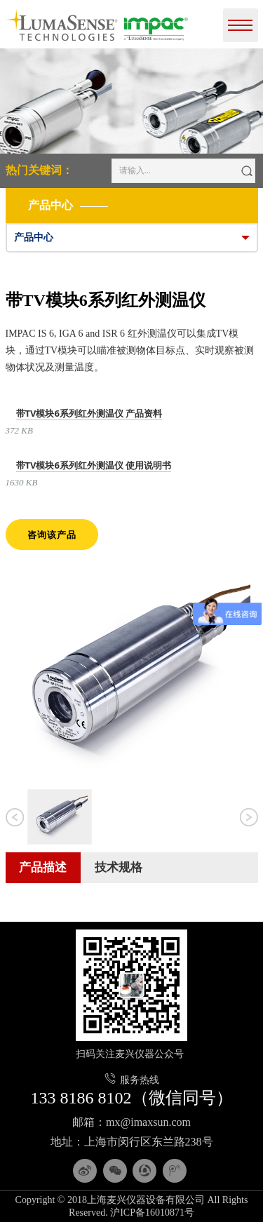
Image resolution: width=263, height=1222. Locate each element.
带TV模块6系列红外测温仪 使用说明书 (94, 465)
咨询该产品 (51, 534)
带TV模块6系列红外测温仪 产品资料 (89, 413)
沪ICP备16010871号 (152, 1212)
